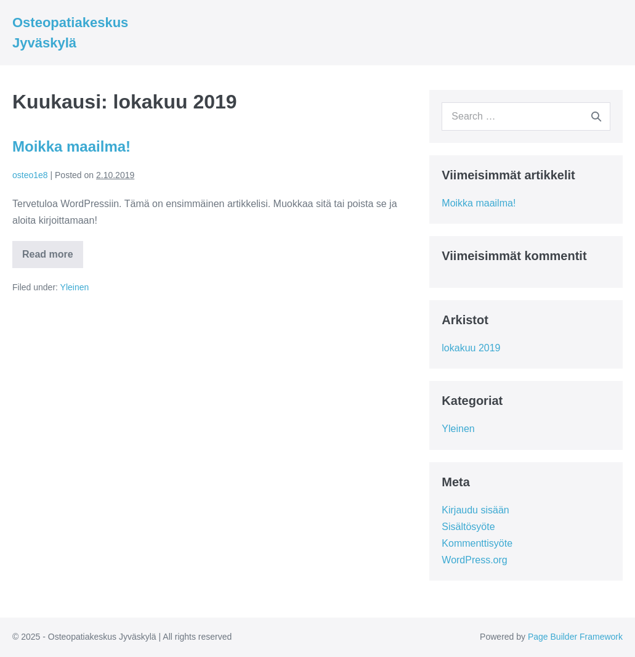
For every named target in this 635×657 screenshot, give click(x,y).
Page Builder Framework (575, 637)
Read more (52, 258)
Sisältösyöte (468, 526)
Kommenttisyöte (477, 543)
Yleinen (74, 287)
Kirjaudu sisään (475, 510)
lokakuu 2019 (471, 348)
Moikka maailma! (71, 146)
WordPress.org (474, 560)
